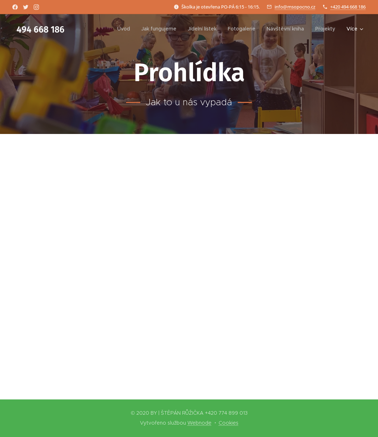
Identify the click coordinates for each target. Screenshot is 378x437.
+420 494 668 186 (348, 7)
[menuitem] (125, 29)
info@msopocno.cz (295, 7)
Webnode (199, 423)
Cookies (228, 423)
